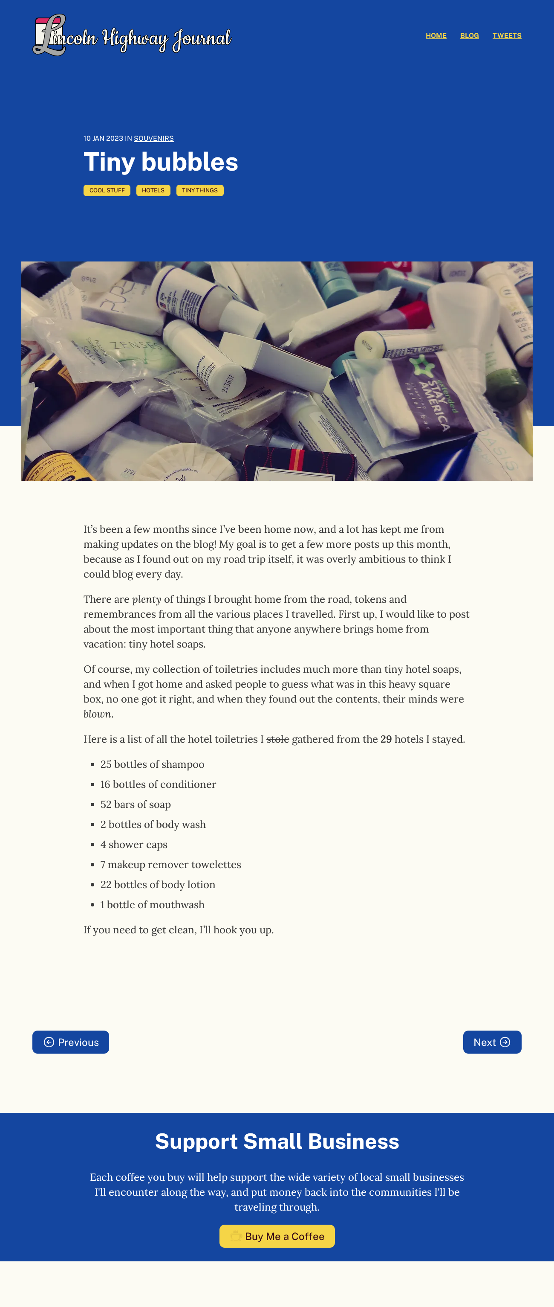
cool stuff (107, 190)
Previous (71, 1042)
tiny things (200, 190)
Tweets (507, 36)
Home (436, 36)
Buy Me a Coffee (277, 1236)
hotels (153, 190)
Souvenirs (154, 138)
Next (492, 1042)
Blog (469, 36)
